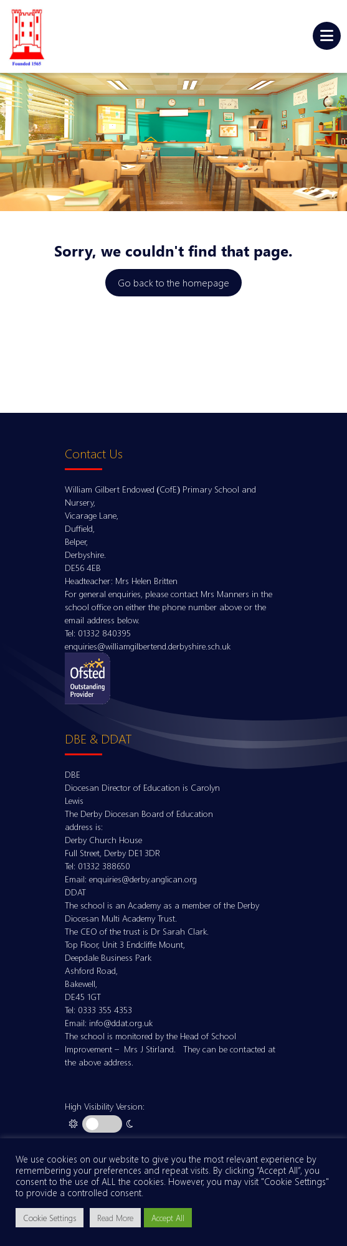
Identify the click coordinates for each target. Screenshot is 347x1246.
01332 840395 (104, 633)
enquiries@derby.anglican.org (143, 879)
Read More (115, 1217)
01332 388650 (104, 866)
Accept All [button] (167, 1217)
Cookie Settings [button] (49, 1217)
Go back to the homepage (173, 282)
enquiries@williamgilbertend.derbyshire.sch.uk (148, 646)
